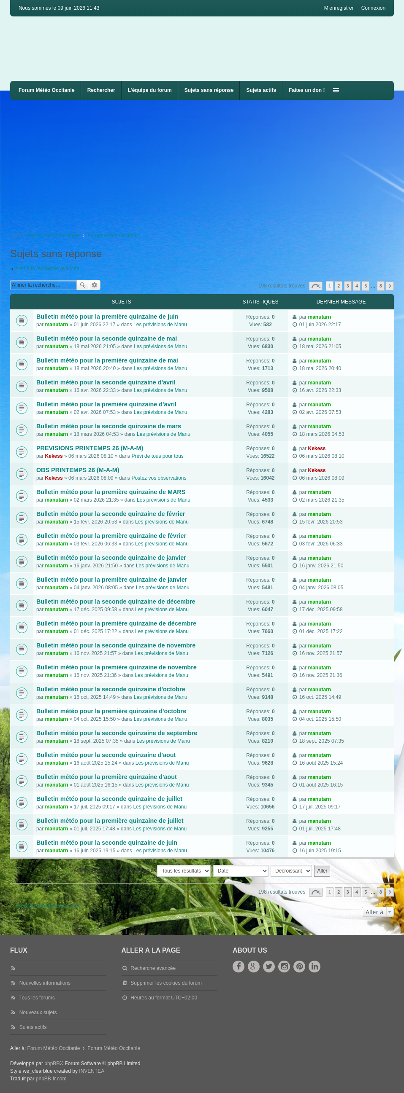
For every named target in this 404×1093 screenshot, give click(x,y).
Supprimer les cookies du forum (166, 983)
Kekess (54, 456)
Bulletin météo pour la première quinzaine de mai (107, 360)
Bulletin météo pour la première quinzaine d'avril (106, 404)
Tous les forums (37, 998)
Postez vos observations (158, 478)
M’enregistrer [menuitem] (339, 8)
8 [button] (381, 285)
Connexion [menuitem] (373, 8)
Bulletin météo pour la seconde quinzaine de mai (106, 338)
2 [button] (338, 285)
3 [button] (348, 285)
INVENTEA (91, 1071)
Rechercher (101, 90)
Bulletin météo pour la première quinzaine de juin (107, 316)
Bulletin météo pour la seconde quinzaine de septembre (116, 733)
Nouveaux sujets (38, 1012)
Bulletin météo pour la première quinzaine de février (111, 535)
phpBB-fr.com (51, 1079)
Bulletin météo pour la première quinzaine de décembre (116, 623)
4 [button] (356, 285)
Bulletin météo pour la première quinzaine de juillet (110, 820)
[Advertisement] (207, 163)
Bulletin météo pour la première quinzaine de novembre (116, 667)
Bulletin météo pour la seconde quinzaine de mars (108, 426)
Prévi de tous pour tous (157, 456)
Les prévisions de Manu (160, 325)
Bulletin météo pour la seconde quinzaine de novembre (115, 645)
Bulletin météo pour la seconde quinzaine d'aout (106, 755)
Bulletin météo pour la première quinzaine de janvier (111, 579)
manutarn (56, 325)
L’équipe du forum (150, 90)
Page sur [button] (316, 286)
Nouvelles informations (44, 983)
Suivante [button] (390, 286)
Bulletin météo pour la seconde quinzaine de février (110, 513)
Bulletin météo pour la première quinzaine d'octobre (111, 711)
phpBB (52, 1063)
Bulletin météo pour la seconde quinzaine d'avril (106, 382)
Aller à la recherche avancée (47, 268)
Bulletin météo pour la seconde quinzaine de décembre (115, 601)
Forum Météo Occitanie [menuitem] (47, 90)
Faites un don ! (307, 90)
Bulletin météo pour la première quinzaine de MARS (110, 492)
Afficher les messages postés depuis (142, 871)
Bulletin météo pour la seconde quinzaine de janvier (111, 557)
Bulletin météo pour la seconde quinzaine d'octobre (110, 689)
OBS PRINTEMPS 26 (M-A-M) (77, 470)
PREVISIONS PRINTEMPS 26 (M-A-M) (89, 448)
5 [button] (365, 285)
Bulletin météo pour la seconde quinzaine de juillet (109, 798)
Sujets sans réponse (209, 90)
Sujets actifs (261, 90)
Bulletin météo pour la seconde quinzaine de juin (106, 842)
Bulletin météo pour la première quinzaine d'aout (106, 776)
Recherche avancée (94, 285)
